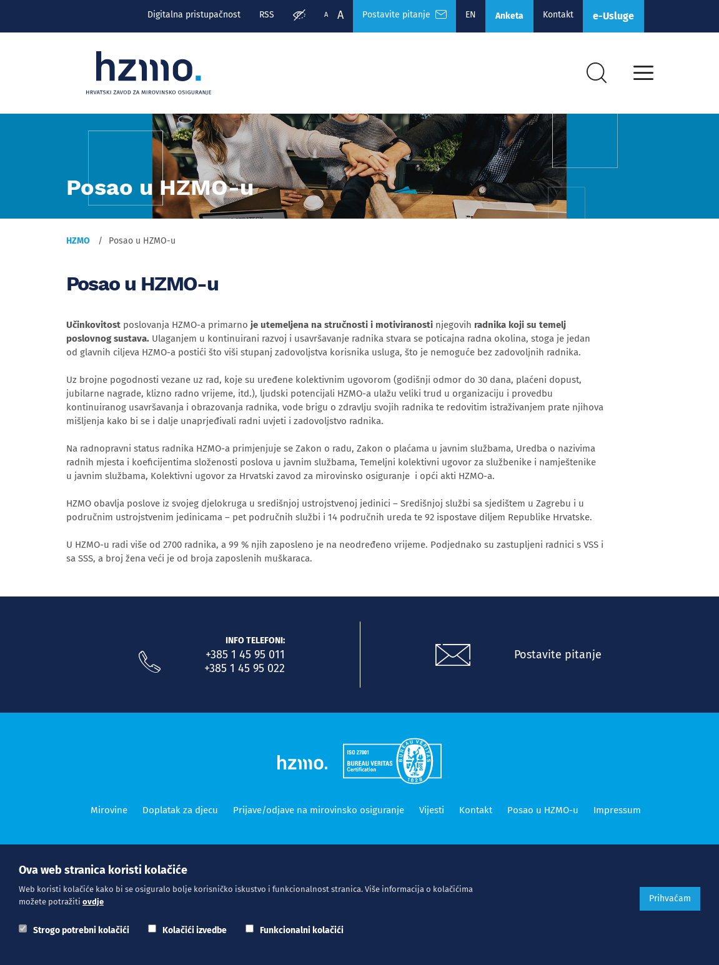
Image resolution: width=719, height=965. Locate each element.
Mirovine (109, 810)
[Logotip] (148, 73)
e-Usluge (613, 16)
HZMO (78, 240)
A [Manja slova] (326, 15)
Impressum (617, 810)
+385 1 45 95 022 (244, 668)
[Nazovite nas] (150, 662)
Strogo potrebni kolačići (81, 930)
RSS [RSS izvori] (266, 14)
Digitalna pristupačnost (193, 14)
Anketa (509, 16)
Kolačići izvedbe (194, 930)
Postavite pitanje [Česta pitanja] (404, 14)
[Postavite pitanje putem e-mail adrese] (452, 655)
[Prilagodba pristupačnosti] (299, 16)
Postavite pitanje (558, 654)
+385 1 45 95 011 (245, 654)
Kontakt (558, 14)
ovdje (93, 901)
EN (470, 14)
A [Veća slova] (340, 15)
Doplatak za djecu (180, 810)
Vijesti (431, 810)
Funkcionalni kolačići (302, 930)
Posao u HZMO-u (542, 810)
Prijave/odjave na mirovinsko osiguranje (318, 810)
